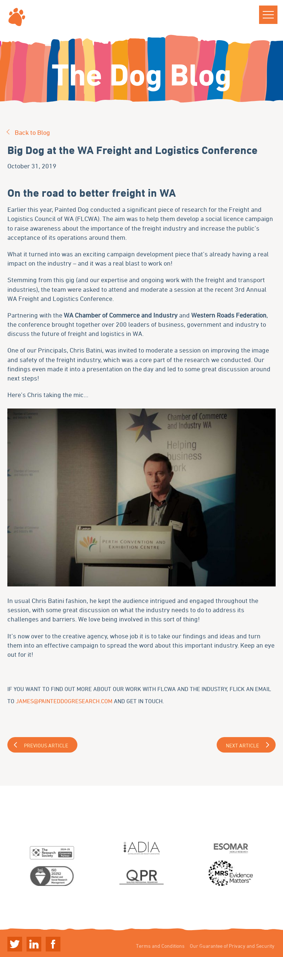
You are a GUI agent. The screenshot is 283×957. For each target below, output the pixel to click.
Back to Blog (32, 132)
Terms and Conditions (160, 946)
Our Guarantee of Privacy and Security (232, 946)
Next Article (242, 745)
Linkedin (34, 944)
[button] (268, 15)
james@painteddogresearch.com (64, 701)
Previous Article (46, 745)
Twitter (14, 944)
